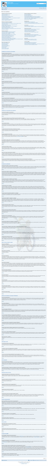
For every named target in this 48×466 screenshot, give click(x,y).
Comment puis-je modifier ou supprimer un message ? (8, 32)
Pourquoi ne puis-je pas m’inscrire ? (6, 15)
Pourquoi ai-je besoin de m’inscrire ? (6, 14)
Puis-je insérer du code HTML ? (5, 43)
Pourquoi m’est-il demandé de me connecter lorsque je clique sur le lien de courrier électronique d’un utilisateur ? (11, 28)
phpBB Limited (21, 436)
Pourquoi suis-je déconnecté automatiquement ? (7, 19)
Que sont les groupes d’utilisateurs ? (28, 15)
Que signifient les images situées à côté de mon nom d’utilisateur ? (9, 26)
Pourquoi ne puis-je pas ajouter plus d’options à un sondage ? (9, 34)
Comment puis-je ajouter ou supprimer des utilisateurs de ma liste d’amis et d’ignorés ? (34, 26)
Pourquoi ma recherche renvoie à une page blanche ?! (30, 30)
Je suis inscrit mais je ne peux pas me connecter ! (7, 16)
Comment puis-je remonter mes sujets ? (6, 40)
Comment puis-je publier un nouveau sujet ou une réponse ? (9, 31)
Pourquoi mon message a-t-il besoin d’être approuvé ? (8, 39)
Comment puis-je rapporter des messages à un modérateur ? (9, 38)
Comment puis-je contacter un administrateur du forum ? (30, 44)
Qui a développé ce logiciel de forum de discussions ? (30, 42)
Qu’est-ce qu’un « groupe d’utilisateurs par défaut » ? (30, 18)
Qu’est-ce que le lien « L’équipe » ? (28, 19)
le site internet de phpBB (20, 136)
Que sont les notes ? (4, 47)
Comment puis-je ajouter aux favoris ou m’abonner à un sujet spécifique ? (32, 35)
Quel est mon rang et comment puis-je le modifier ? (7, 27)
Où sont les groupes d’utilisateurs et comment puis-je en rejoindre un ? (32, 16)
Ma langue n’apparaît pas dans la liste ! (6, 25)
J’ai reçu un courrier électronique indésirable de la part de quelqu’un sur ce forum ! (33, 23)
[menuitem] (6, 8)
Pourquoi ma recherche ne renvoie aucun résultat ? (30, 29)
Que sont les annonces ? (5, 46)
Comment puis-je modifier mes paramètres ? (7, 22)
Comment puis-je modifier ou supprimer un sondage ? (8, 35)
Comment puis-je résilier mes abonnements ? (29, 36)
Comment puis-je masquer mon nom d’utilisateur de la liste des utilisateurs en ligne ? (11, 23)
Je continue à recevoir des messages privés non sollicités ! (31, 22)
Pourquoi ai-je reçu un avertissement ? (6, 37)
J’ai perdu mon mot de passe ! (5, 18)
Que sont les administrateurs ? (27, 14)
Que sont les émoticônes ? (5, 44)
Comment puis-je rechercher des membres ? (29, 31)
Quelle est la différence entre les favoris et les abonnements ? (31, 34)
